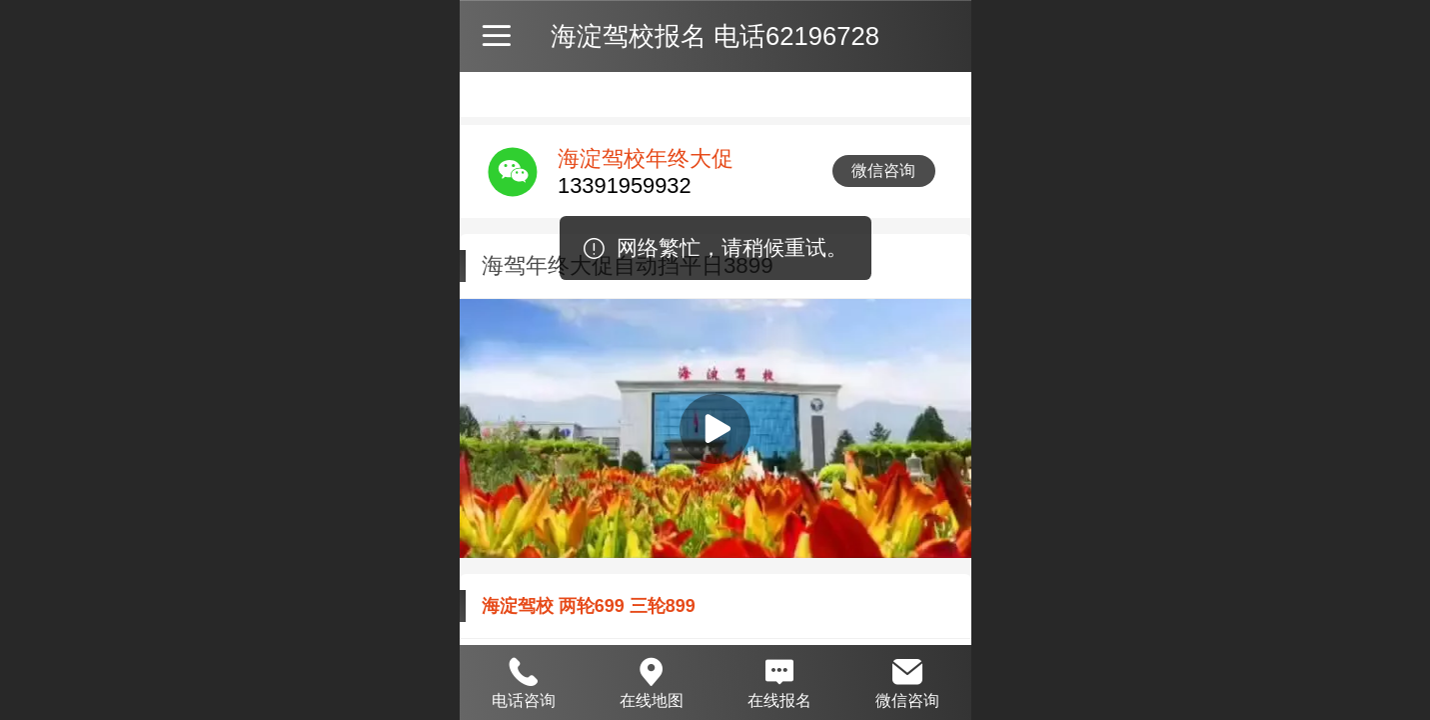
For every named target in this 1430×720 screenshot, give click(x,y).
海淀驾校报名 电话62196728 (715, 36)
